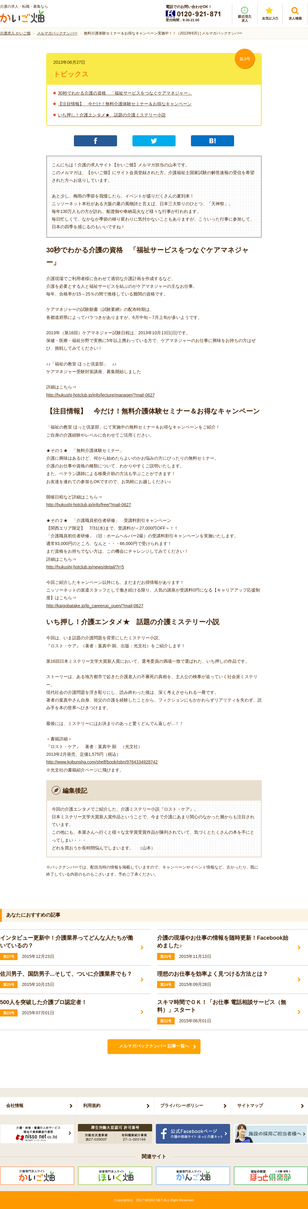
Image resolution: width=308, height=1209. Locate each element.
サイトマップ (250, 1105)
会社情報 (14, 1105)
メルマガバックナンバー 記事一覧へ (154, 1046)
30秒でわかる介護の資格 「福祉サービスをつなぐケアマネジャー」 (125, 93)
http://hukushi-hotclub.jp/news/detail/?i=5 (85, 566)
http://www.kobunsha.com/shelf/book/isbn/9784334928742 (102, 761)
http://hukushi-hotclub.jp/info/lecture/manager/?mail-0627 (100, 395)
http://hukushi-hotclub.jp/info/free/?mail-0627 (88, 504)
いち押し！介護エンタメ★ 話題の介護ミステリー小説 (112, 114)
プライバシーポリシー (181, 1105)
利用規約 (91, 1105)
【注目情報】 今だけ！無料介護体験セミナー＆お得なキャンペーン (125, 103)
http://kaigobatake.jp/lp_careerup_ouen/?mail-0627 (94, 605)
